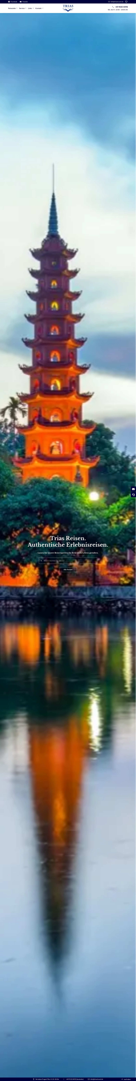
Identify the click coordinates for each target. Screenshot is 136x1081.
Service (22, 8)
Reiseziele (12, 8)
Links (31, 8)
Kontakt (39, 8)
